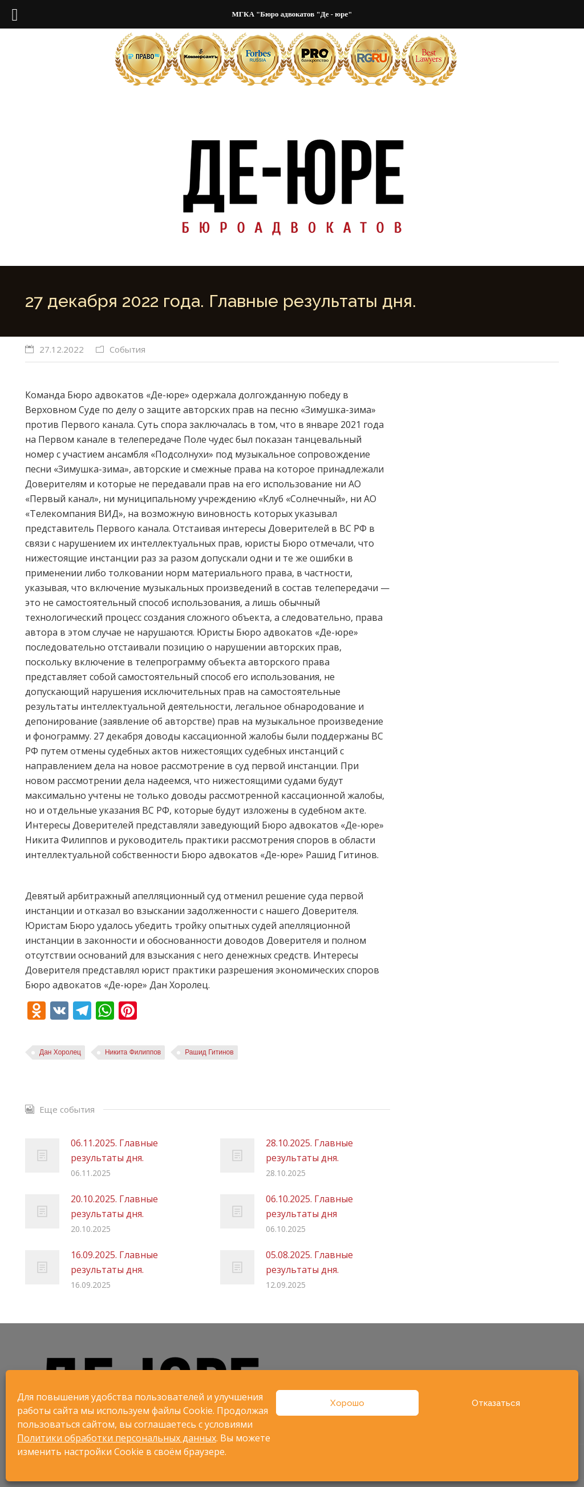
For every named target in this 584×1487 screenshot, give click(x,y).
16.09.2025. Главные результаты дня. (114, 1262)
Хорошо (347, 1403)
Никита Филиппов (133, 1052)
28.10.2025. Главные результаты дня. (309, 1150)
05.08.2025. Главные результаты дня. (309, 1262)
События (127, 349)
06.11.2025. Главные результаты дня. (114, 1150)
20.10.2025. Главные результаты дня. (114, 1206)
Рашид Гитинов (209, 1052)
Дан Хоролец (60, 1052)
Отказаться (496, 1403)
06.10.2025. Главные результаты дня (309, 1206)
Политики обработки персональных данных (116, 1438)
